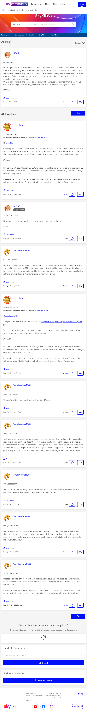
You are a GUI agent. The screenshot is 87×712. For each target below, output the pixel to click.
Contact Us (57, 698)
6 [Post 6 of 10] (7, 412)
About (63, 4)
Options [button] (77, 43)
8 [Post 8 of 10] (7, 504)
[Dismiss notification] (46, 10)
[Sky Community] (17, 4)
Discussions (36, 4)
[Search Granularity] (18, 24)
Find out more (42, 137)
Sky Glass (43, 15)
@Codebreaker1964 (11, 316)
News (47, 4)
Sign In (82, 4)
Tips (55, 4)
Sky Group (29, 700)
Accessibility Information (53, 695)
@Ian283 (9, 143)
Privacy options (31, 693)
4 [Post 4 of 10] (7, 286)
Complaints (29, 698)
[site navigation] (2, 4)
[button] (82, 52)
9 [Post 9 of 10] (7, 552)
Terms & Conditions (54, 693)
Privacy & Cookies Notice (34, 695)
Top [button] (81, 694)
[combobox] (48, 24)
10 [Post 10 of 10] (7, 605)
